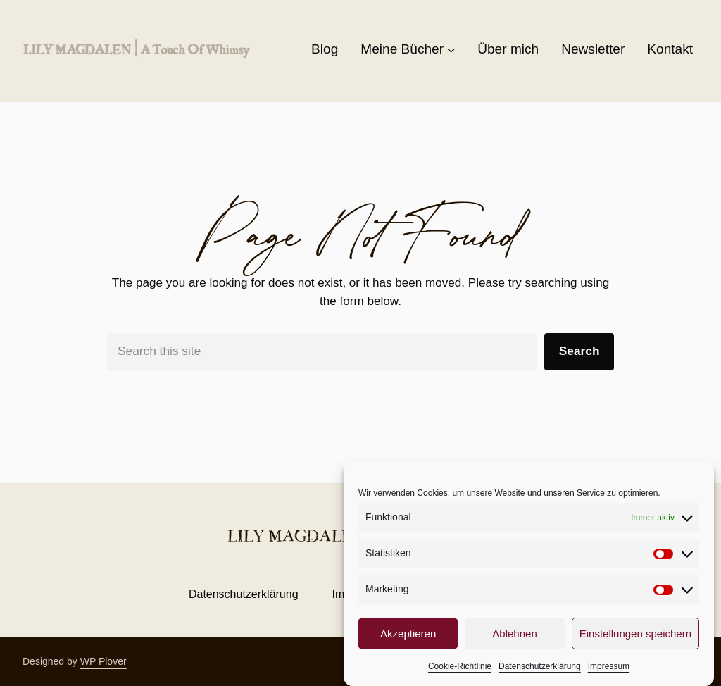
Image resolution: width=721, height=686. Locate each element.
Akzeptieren (408, 639)
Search (579, 351)
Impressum (608, 672)
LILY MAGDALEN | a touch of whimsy (136, 49)
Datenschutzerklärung (540, 672)
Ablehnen (514, 639)
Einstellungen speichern (635, 639)
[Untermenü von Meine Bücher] (451, 50)
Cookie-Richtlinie (459, 672)
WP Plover (103, 661)
